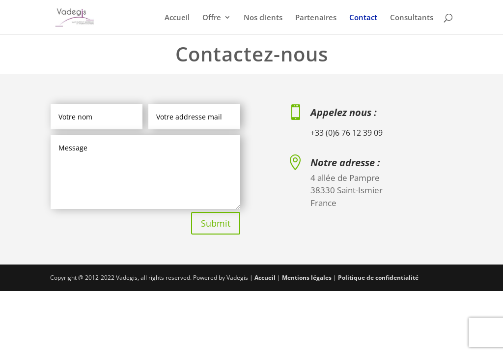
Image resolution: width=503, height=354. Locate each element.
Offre (211, 18)
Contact (363, 18)
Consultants (411, 18)
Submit (215, 223)
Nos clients (263, 18)
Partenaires (315, 18)
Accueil (177, 18)
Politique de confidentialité (378, 277)
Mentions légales (307, 277)
